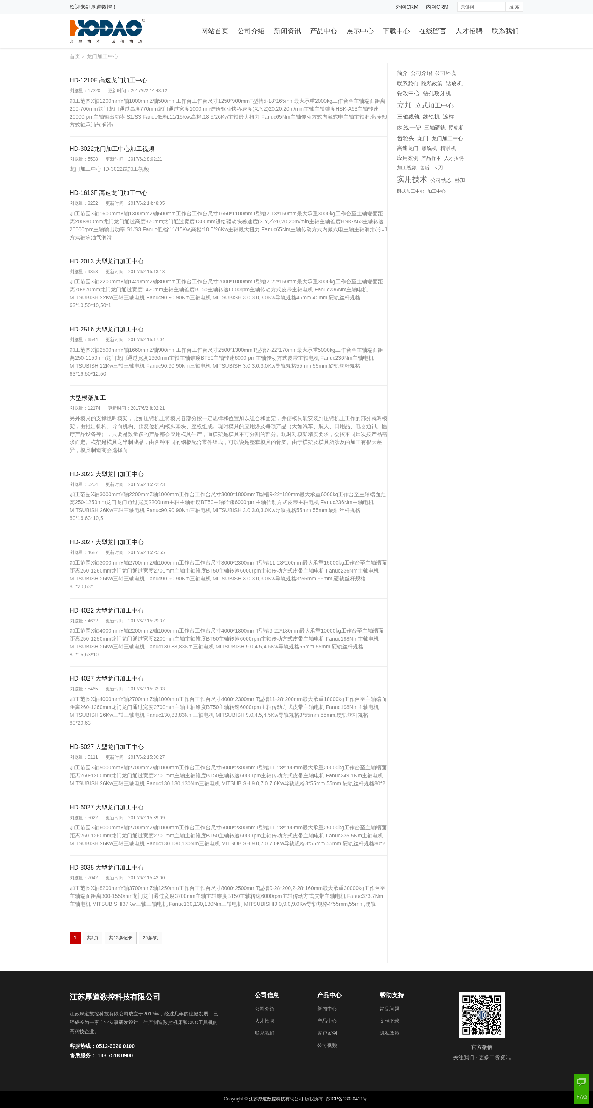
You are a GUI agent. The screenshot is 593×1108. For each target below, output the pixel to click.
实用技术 (412, 179)
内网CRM (437, 7)
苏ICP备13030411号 (346, 1099)
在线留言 (432, 31)
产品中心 (323, 31)
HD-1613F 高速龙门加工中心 (108, 193)
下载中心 (396, 31)
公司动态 (441, 180)
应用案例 (407, 158)
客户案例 (327, 1033)
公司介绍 (251, 31)
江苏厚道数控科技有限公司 (276, 1099)
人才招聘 (469, 31)
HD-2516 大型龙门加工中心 (107, 329)
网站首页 (214, 31)
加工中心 (436, 191)
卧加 (460, 180)
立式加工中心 (434, 105)
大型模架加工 (88, 398)
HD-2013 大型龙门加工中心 (107, 261)
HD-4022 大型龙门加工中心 (107, 610)
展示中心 (360, 31)
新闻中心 (327, 1009)
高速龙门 (407, 148)
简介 (402, 73)
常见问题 (389, 1009)
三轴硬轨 (435, 128)
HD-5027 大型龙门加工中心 (107, 747)
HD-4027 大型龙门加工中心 (107, 678)
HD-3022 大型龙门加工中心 (107, 474)
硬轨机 (456, 128)
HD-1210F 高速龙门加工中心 (108, 80)
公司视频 (327, 1045)
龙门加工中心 (447, 138)
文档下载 (389, 1021)
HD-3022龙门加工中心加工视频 (112, 148)
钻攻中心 (408, 93)
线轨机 (431, 117)
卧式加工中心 (410, 191)
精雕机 (448, 148)
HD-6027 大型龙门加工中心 (107, 807)
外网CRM (407, 7)
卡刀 (438, 167)
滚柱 (448, 117)
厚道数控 (101, 7)
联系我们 (505, 31)
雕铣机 (429, 148)
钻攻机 (454, 83)
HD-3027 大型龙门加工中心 (107, 542)
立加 (404, 105)
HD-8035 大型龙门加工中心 (107, 867)
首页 (75, 56)
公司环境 (445, 73)
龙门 (422, 138)
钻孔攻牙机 (437, 93)
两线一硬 (409, 127)
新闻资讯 (287, 31)
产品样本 (431, 158)
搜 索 (514, 6)
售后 (425, 167)
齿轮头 (405, 138)
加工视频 (407, 167)
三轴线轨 (408, 117)
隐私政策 (431, 83)
